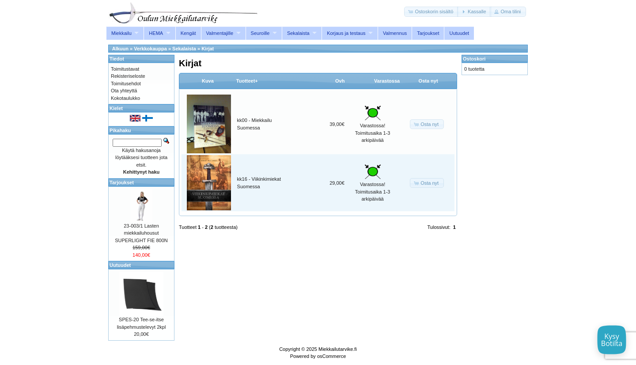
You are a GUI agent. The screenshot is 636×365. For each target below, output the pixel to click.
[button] (431, 12)
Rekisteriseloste (128, 76)
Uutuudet (459, 33)
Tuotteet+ (247, 81)
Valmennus (395, 33)
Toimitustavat (125, 69)
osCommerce (331, 356)
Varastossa (387, 81)
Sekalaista (298, 33)
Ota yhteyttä (124, 90)
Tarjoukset (428, 33)
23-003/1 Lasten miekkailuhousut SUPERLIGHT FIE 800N (141, 233)
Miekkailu (121, 33)
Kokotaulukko (125, 98)
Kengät (188, 33)
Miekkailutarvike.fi (337, 349)
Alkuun (120, 48)
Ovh (339, 81)
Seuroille (260, 33)
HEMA (156, 33)
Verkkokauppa (150, 48)
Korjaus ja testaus (346, 33)
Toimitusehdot (126, 83)
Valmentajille (220, 33)
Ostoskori (474, 58)
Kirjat (207, 48)
